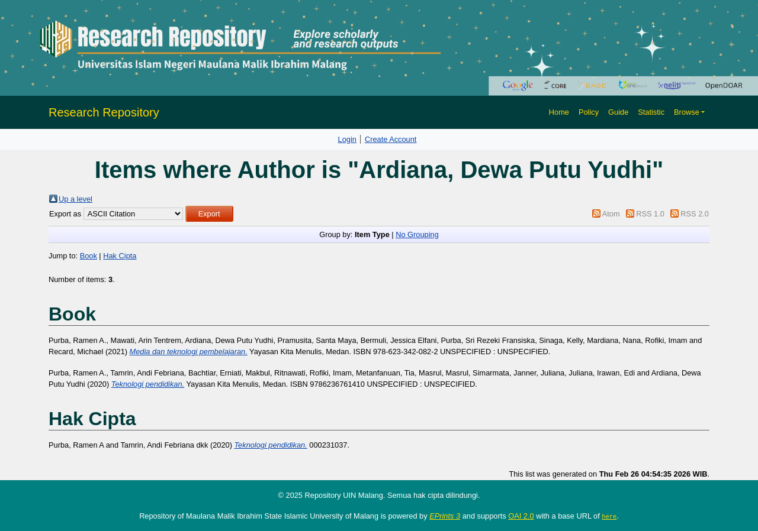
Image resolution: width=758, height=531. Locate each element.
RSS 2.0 (694, 213)
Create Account (391, 139)
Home (559, 112)
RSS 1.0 (650, 213)
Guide (618, 112)
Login (347, 139)
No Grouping (417, 234)
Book (88, 255)
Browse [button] (686, 112)
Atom (611, 213)
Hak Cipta (119, 255)
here (609, 516)
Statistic (651, 112)
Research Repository (104, 112)
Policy (589, 112)
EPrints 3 (444, 515)
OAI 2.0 (521, 515)
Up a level (75, 199)
